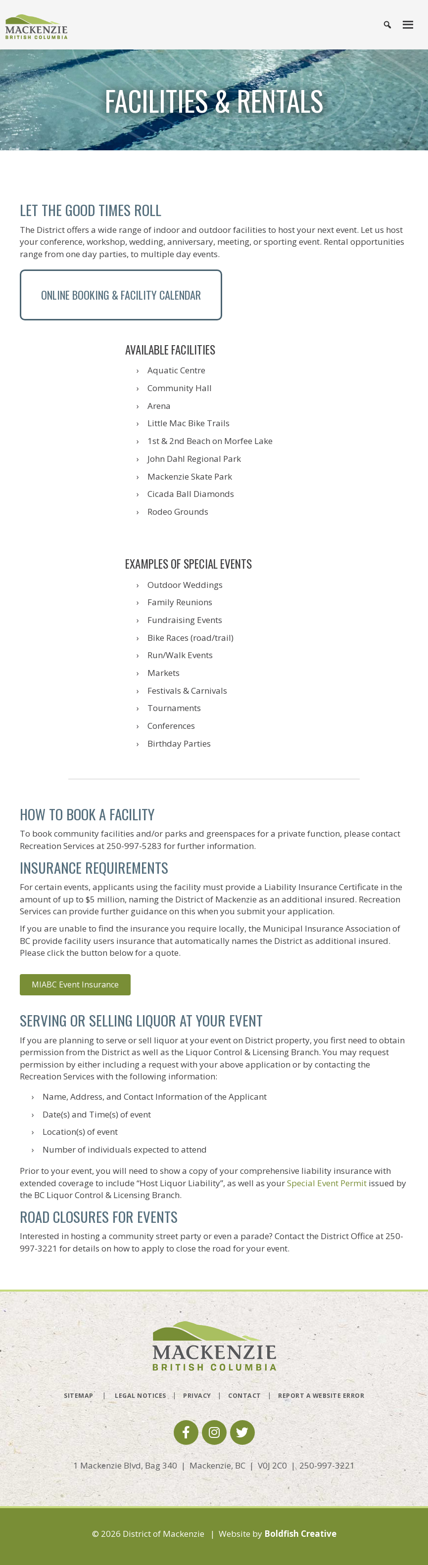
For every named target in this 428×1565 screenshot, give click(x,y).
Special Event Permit (327, 1183)
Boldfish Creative (300, 1533)
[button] (186, 1432)
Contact (244, 1395)
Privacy (197, 1395)
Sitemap (79, 1395)
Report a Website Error (321, 1395)
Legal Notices (140, 1395)
